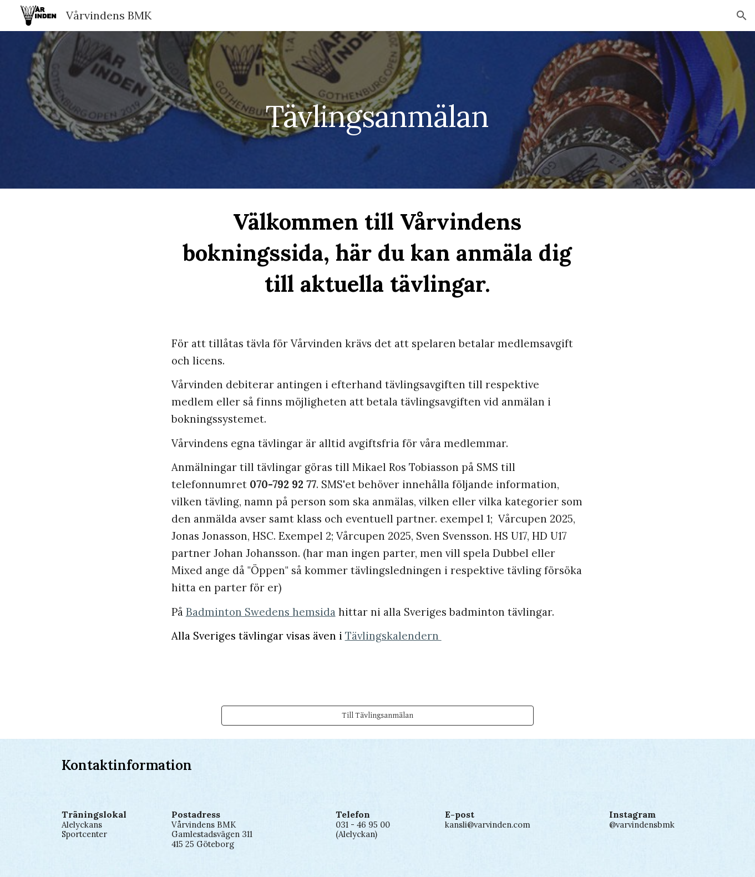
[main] (378, 110)
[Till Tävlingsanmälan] (377, 715)
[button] (741, 15)
